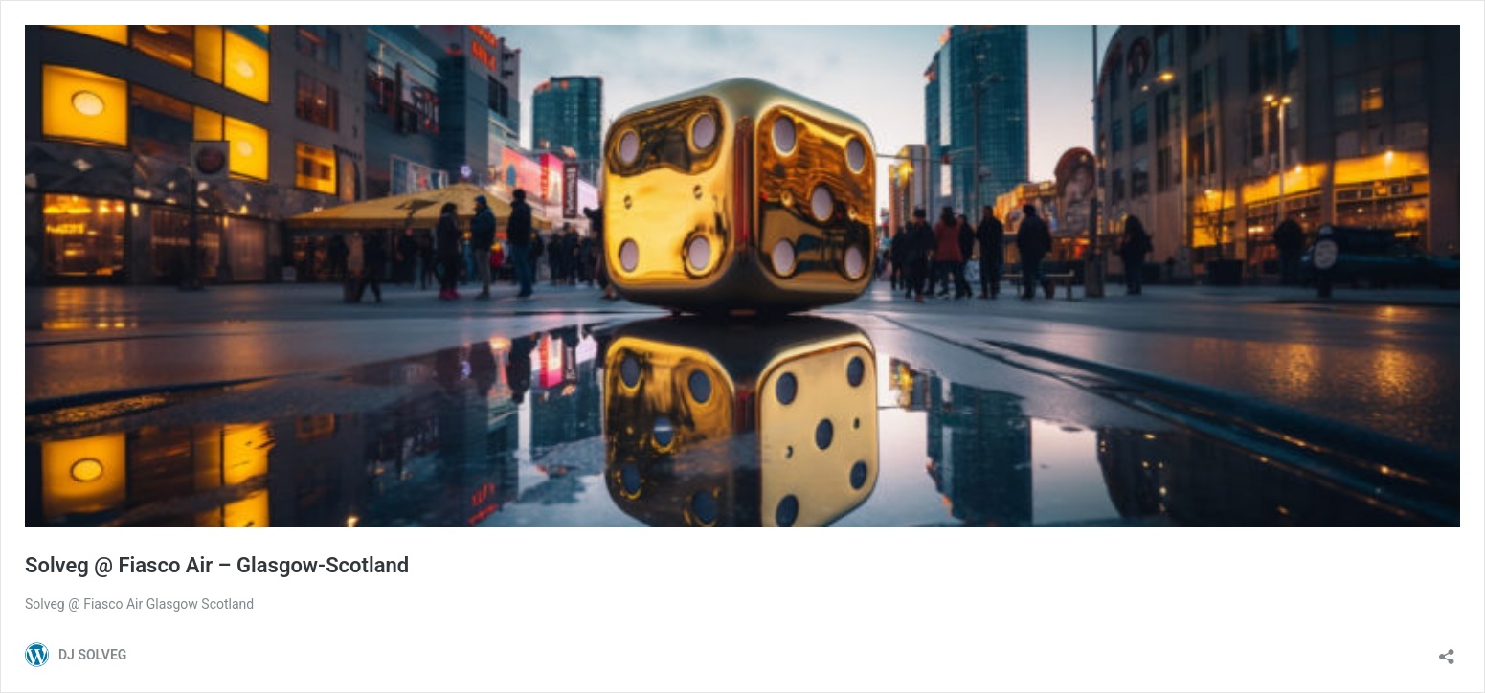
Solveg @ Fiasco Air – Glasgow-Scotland (217, 565)
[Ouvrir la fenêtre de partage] (1446, 650)
